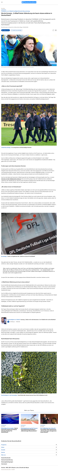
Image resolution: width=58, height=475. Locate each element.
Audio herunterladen (17, 30)
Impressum (4, 463)
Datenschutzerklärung (7, 459)
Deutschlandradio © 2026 (8, 469)
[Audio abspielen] (5, 30)
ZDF (10, 467)
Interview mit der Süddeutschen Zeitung (11, 178)
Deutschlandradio (5, 457)
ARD (7, 467)
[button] (2, 2)
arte (17, 467)
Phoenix (14, 467)
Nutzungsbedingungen (7, 461)
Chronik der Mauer (24, 467)
